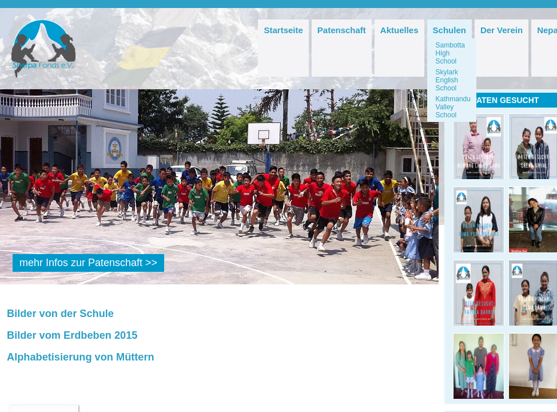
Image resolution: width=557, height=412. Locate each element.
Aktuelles (399, 30)
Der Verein (501, 30)
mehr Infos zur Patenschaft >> (88, 262)
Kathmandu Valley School (453, 107)
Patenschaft (341, 30)
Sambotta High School (450, 53)
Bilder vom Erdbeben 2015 (72, 335)
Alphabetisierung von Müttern (80, 357)
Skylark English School (447, 80)
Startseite (283, 30)
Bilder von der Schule (60, 313)
